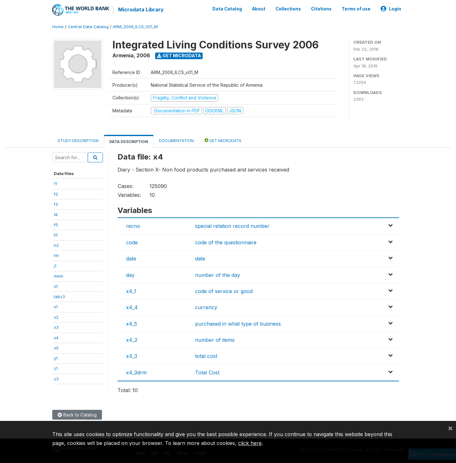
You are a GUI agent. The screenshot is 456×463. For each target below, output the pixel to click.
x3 (56, 327)
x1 (56, 306)
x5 (56, 347)
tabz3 (59, 296)
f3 (56, 204)
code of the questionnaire (225, 242)
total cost (206, 356)
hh (56, 255)
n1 (56, 286)
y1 (56, 358)
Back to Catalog (77, 414)
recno (133, 226)
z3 (56, 378)
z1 (56, 368)
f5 (56, 224)
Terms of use (356, 8)
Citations (321, 8)
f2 (56, 194)
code (132, 242)
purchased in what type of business (238, 324)
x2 (56, 317)
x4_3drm (136, 372)
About (258, 8)
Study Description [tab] (78, 140)
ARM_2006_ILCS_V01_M (135, 26)
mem (58, 275)
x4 (56, 337)
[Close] (450, 428)
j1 (55, 265)
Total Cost (207, 372)
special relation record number (232, 226)
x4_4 (132, 307)
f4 (56, 214)
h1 (56, 234)
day (130, 275)
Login (391, 8)
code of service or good (224, 291)
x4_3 (131, 356)
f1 (55, 183)
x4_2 (131, 340)
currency (206, 307)
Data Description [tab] (128, 141)
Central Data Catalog (88, 26)
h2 (56, 245)
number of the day (217, 275)
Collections (288, 8)
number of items (215, 340)
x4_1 (131, 291)
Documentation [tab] (176, 140)
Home (58, 26)
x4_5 (131, 324)
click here (250, 443)
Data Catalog (227, 8)
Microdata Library (141, 9)
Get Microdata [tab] (223, 140)
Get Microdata (179, 55)
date (131, 258)
